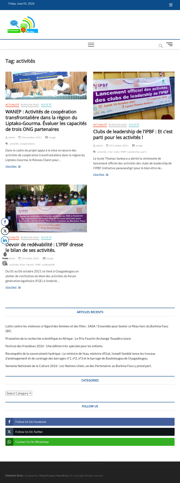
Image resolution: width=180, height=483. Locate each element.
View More (18, 166)
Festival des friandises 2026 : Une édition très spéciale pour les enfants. (54, 346)
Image (52, 137)
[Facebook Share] (5, 222)
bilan (22, 264)
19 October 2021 (117, 145)
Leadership (133, 151)
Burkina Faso (30, 104)
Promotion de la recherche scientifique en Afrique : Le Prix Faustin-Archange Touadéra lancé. (68, 338)
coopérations (27, 143)
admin (10, 137)
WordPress (62, 475)
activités (14, 143)
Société (46, 104)
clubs (117, 151)
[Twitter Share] (5, 231)
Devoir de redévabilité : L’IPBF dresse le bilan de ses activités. (44, 247)
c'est (110, 151)
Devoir (30, 264)
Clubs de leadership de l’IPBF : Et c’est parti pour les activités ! (132, 134)
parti (143, 151)
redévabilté (48, 264)
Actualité (12, 104)
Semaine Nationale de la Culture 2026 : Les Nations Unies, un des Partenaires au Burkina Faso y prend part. (78, 366)
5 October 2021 (28, 258)
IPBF (123, 151)
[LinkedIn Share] (4, 240)
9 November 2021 (29, 137)
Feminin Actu (14, 475)
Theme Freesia (47, 475)
